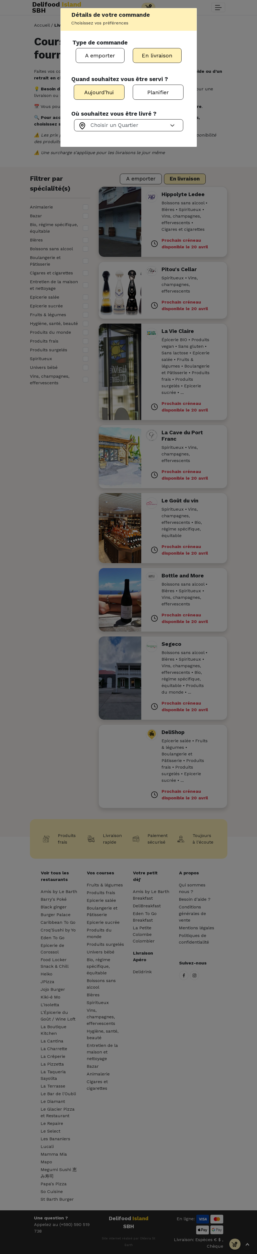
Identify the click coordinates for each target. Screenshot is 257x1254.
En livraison (157, 55)
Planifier (158, 92)
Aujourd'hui (99, 92)
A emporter (100, 55)
